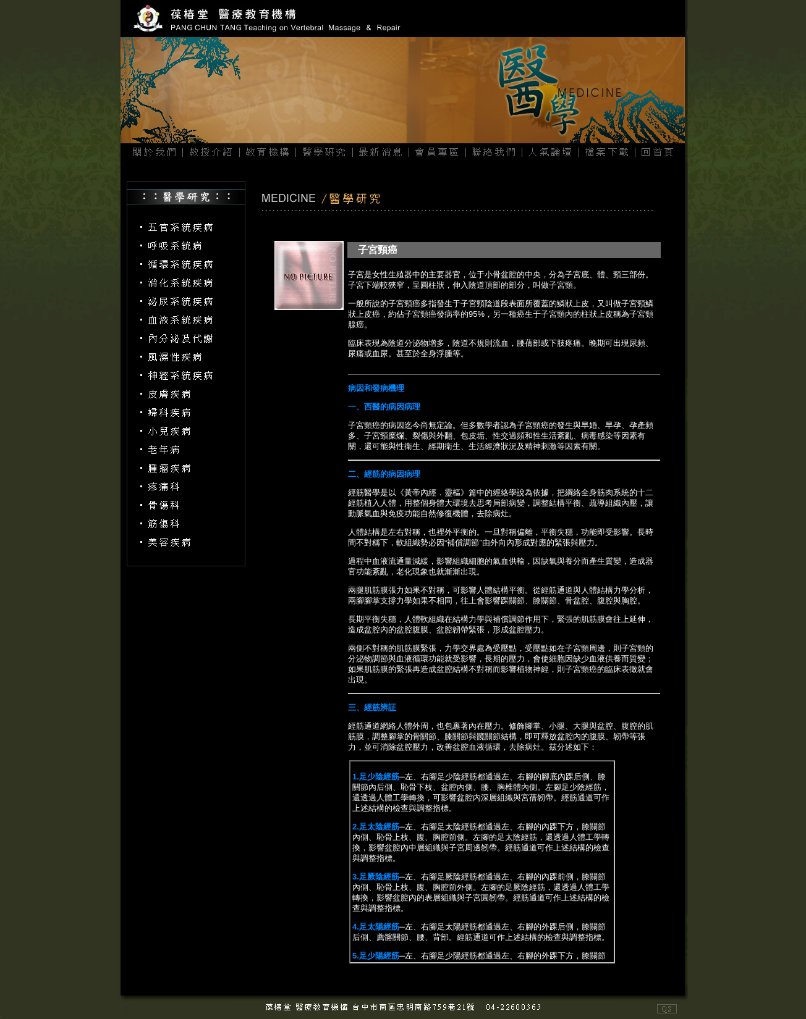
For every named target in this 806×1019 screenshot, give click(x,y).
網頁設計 (139, 1011)
